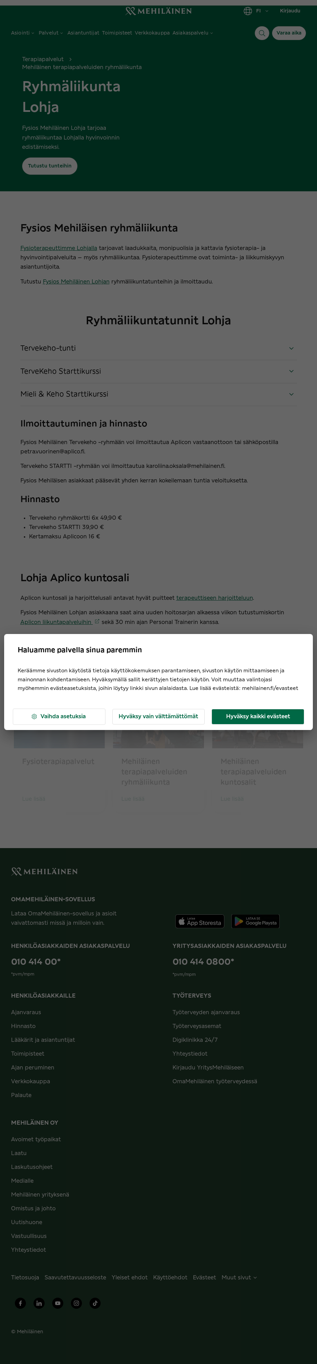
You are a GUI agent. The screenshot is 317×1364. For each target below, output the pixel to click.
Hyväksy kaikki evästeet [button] (258, 716)
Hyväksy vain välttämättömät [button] (158, 716)
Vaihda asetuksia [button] (58, 716)
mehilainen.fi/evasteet (270, 688)
